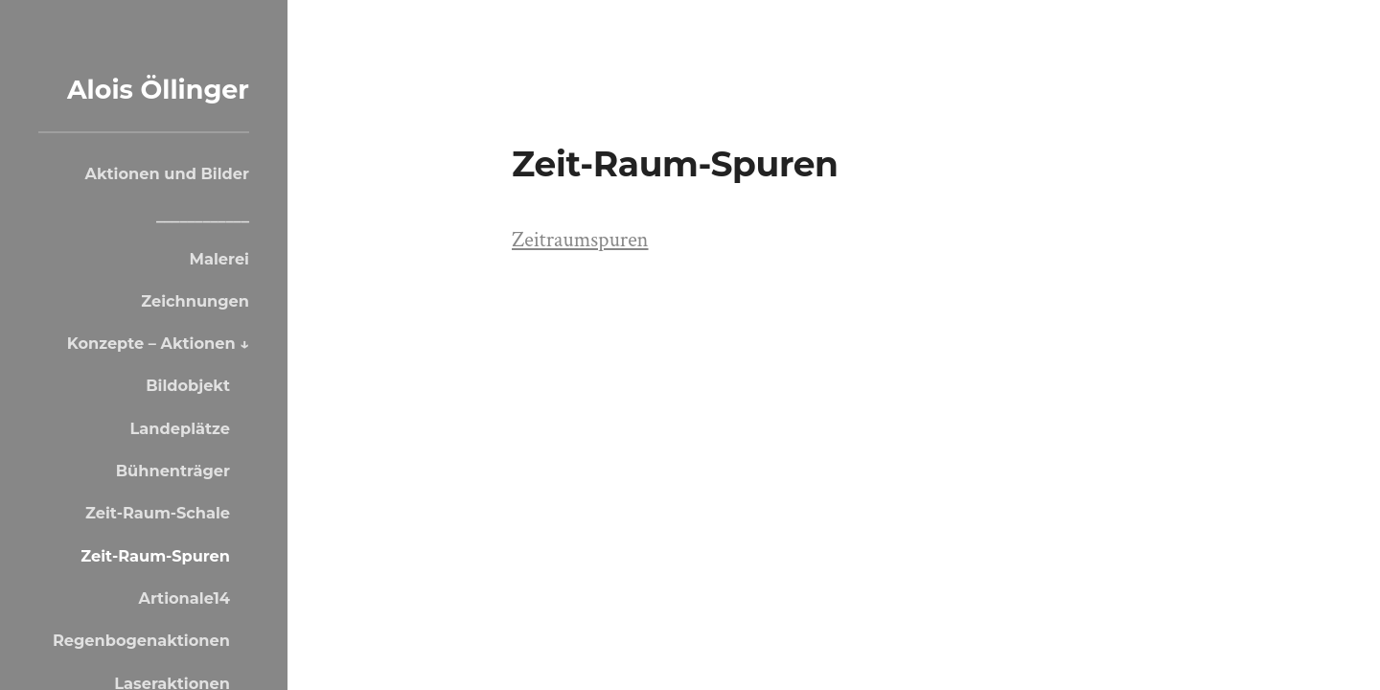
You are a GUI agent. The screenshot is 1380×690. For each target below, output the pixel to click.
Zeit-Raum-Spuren (155, 555)
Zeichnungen (195, 300)
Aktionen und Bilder (167, 173)
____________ (202, 215)
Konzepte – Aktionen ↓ (158, 343)
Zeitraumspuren (580, 240)
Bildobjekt (188, 385)
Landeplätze (180, 428)
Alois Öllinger (158, 89)
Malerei (219, 258)
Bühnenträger (173, 470)
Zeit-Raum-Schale (157, 512)
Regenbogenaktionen (141, 640)
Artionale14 (184, 598)
